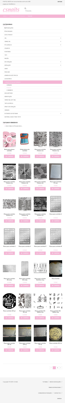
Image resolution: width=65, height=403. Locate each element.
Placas (8, 87)
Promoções (9, 28)
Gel (33, 38)
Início (5, 16)
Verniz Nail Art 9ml (10, 100)
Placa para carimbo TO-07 (40, 344)
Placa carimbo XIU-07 (56, 343)
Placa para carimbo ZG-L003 (9, 279)
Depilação (33, 65)
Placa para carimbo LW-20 (9, 344)
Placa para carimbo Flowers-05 (9, 182)
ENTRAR (60, 1)
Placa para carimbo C (25, 246)
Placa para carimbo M (56, 246)
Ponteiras (8, 51)
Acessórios (8, 79)
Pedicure (7, 72)
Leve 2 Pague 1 (9, 35)
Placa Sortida (55, 278)
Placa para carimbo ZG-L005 (24, 279)
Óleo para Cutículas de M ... (13, 126)
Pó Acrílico (33, 45)
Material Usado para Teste (13, 117)
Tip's (6, 55)
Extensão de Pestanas (33, 113)
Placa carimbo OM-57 (9, 311)
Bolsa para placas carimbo (9, 150)
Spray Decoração (10, 107)
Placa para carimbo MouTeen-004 (40, 279)
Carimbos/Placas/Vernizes (17, 16)
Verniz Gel (33, 41)
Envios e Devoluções (55, 382)
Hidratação (8, 96)
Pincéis (7, 58)
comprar (9, 156)
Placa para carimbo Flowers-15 (25, 214)
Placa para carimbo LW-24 (25, 344)
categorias (7, 24)
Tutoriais (45, 382)
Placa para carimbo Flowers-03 (55, 150)
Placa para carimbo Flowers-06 (25, 182)
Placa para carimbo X (9, 246)
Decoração (33, 62)
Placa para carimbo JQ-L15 (24, 311)
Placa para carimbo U (56, 214)
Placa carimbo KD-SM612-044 (56, 311)
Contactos (57, 393)
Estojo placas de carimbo (24, 150)
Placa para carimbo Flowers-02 (40, 150)
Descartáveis (9, 93)
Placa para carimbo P (40, 246)
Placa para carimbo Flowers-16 (40, 214)
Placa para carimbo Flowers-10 (9, 214)
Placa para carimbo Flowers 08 (40, 182)
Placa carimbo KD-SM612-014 (40, 311)
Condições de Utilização (45, 393)
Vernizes (9, 85)
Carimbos (9, 90)
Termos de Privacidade (55, 387)
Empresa (59, 398)
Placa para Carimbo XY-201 (55, 182)
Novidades (8, 31)
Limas (6, 68)
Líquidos (7, 48)
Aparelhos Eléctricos (11, 75)
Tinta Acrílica (9, 103)
